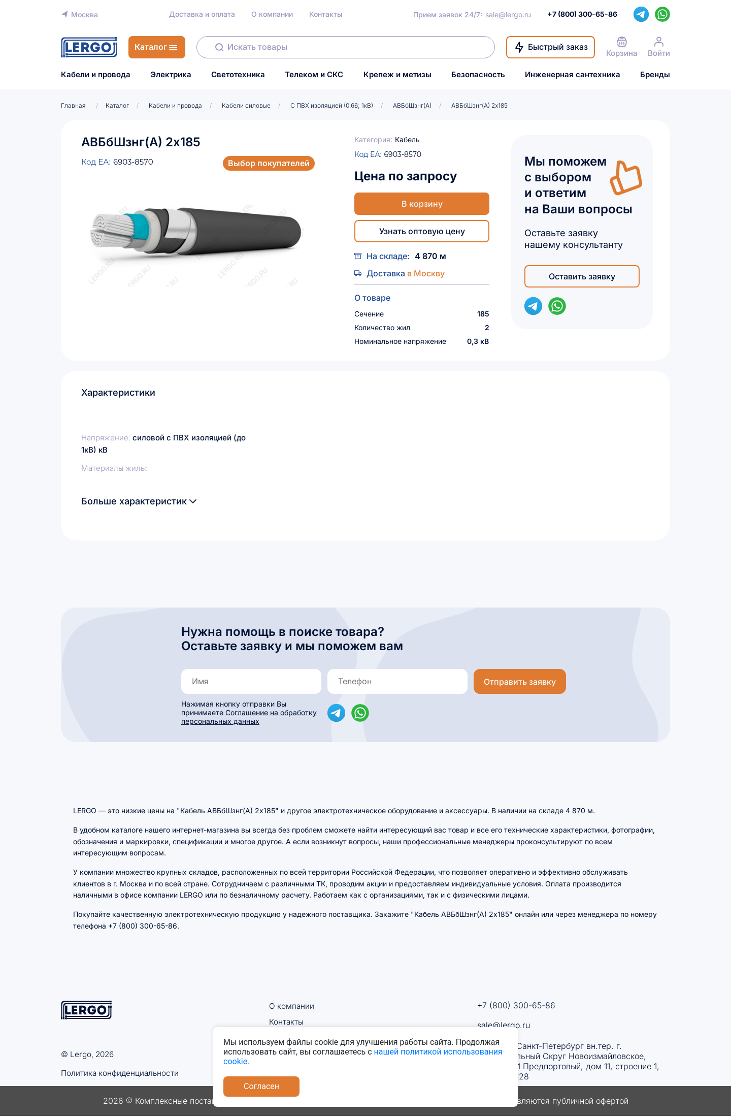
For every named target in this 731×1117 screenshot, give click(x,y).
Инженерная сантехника (572, 74)
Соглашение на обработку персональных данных (249, 716)
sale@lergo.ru (508, 14)
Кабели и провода (95, 74)
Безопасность (478, 74)
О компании (272, 14)
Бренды (655, 74)
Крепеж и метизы (397, 74)
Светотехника (238, 74)
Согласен (261, 1086)
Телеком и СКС (314, 74)
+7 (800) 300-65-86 (516, 1005)
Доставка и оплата (202, 14)
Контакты (326, 14)
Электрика (170, 74)
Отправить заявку (520, 682)
